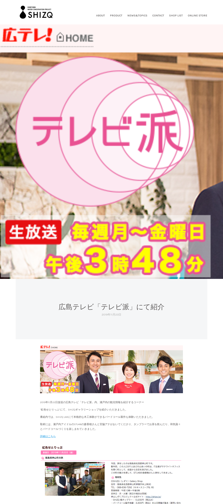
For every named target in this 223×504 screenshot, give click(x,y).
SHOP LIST (176, 15)
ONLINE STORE (197, 15)
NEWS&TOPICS (137, 15)
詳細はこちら (48, 436)
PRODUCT (116, 15)
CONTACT (158, 15)
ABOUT (100, 15)
